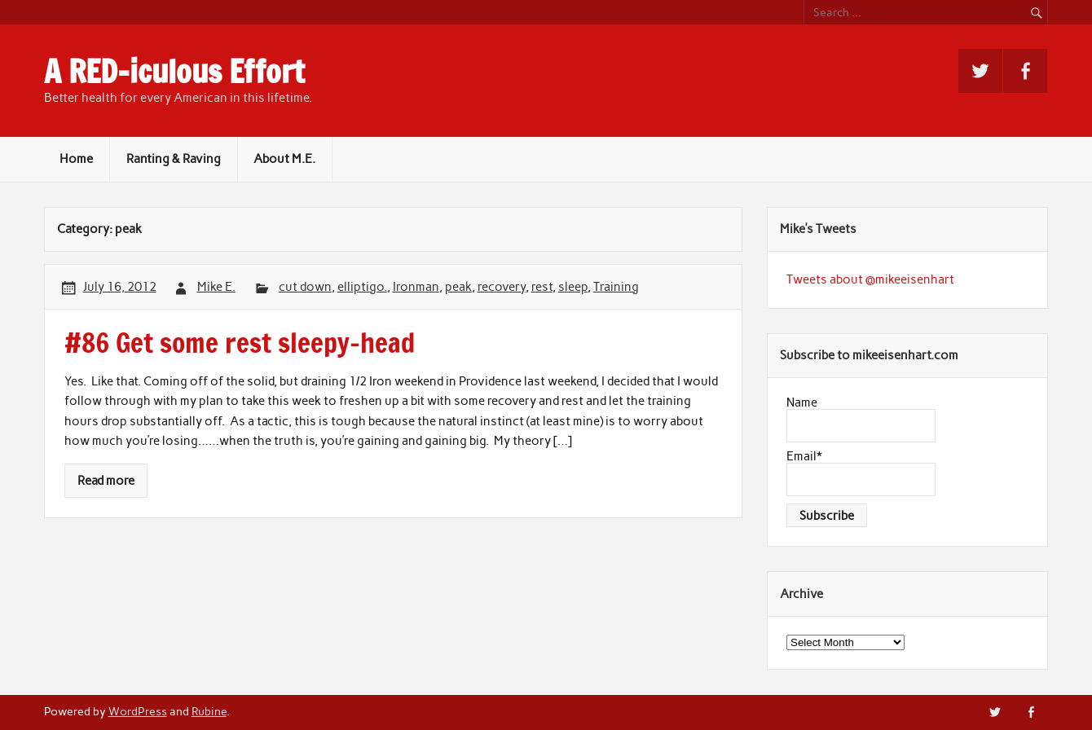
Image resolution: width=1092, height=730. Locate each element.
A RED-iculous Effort (174, 72)
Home (76, 159)
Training (616, 286)
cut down (305, 286)
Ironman (416, 286)
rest (542, 286)
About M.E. (284, 159)
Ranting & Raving (173, 159)
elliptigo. (362, 286)
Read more (105, 480)
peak (458, 286)
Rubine (209, 711)
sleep (573, 286)
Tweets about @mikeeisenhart (870, 279)
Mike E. (216, 286)
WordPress (137, 711)
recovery (502, 286)
